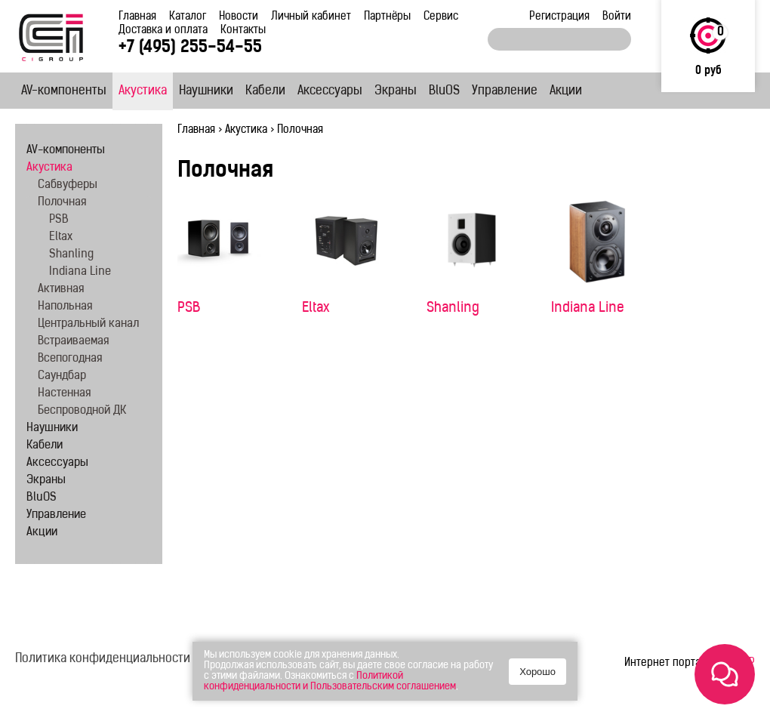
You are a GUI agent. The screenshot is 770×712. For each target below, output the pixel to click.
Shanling (453, 308)
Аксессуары (329, 91)
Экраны (395, 91)
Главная (137, 17)
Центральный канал (88, 324)
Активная (61, 289)
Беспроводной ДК (82, 411)
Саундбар (62, 376)
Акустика (143, 91)
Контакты (243, 30)
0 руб (708, 71)
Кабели (265, 91)
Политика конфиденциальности (102, 659)
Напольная (65, 307)
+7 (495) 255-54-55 (190, 48)
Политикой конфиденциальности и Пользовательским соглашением (330, 681)
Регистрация (559, 17)
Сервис (441, 17)
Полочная (62, 202)
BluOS (444, 91)
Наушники (206, 91)
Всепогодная (70, 359)
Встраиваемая (73, 341)
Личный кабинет (311, 17)
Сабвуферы (67, 185)
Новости (238, 17)
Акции (566, 91)
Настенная (64, 393)
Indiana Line (587, 308)
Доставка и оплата (163, 30)
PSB (188, 308)
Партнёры (387, 17)
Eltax (316, 308)
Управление (504, 91)
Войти (616, 17)
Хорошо (537, 671)
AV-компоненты (63, 91)
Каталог (187, 17)
